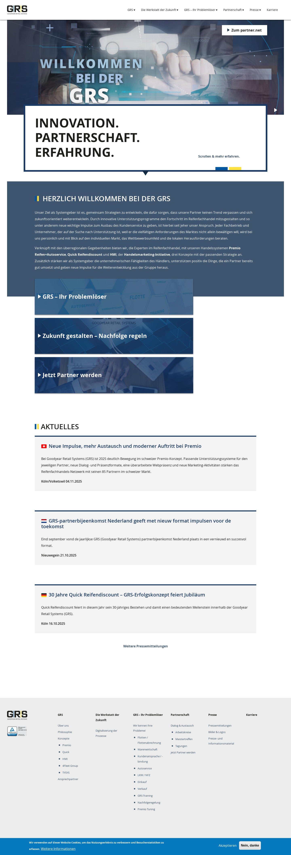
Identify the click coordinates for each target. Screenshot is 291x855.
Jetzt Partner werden (183, 752)
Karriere (272, 10)
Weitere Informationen (58, 849)
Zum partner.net (246, 30)
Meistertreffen (184, 739)
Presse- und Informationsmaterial (221, 741)
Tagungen (181, 746)
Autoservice (145, 768)
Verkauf (142, 789)
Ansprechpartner (68, 779)
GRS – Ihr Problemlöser (199, 10)
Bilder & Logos (217, 732)
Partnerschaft (232, 10)
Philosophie (65, 732)
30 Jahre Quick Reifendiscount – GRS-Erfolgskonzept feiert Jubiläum (127, 594)
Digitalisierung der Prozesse (106, 733)
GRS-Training (145, 795)
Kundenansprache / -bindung (150, 759)
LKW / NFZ (144, 775)
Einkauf (142, 782)
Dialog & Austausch (182, 725)
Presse (254, 10)
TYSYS (66, 772)
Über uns (63, 725)
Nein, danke (250, 845)
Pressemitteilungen (220, 725)
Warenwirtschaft (147, 749)
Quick (65, 752)
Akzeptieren (228, 845)
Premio (66, 745)
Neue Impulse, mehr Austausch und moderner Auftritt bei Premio (125, 446)
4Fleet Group (70, 766)
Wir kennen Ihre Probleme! (142, 728)
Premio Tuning (146, 809)
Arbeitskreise (183, 732)
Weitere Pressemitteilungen (145, 646)
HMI (65, 759)
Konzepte (63, 738)
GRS (130, 10)
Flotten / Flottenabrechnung (149, 740)
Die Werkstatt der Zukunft (158, 10)
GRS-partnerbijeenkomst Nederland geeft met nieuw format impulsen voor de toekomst (136, 523)
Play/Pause (276, 110)
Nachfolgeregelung (149, 802)
